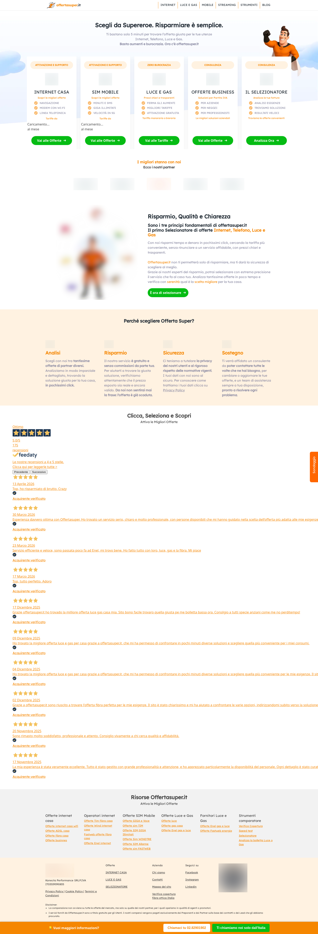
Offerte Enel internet (97, 843)
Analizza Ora (264, 140)
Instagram (192, 879)
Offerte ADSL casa (57, 830)
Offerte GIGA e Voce (136, 820)
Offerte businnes (56, 840)
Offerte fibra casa (56, 835)
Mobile (207, 5)
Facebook (191, 872)
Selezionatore (248, 835)
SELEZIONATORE (117, 886)
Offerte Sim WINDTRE (137, 839)
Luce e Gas (188, 5)
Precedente (21, 472)
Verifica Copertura (251, 826)
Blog (266, 5)
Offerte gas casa (172, 825)
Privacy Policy (174, 390)
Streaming (227, 5)
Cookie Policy (74, 891)
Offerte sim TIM (133, 825)
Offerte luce (169, 820)
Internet (168, 5)
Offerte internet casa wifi (61, 826)
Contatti (157, 879)
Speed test (246, 830)
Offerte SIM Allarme (136, 844)
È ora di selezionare (165, 292)
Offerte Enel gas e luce (176, 830)
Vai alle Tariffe (156, 140)
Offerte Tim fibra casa (98, 820)
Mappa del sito (161, 886)
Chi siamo (158, 872)
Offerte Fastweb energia (216, 830)
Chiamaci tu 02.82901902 (187, 928)
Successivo (39, 472)
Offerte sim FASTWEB (137, 848)
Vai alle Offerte (49, 140)
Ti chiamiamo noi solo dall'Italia (240, 928)
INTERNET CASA (116, 872)
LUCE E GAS (113, 879)
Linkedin (191, 886)
